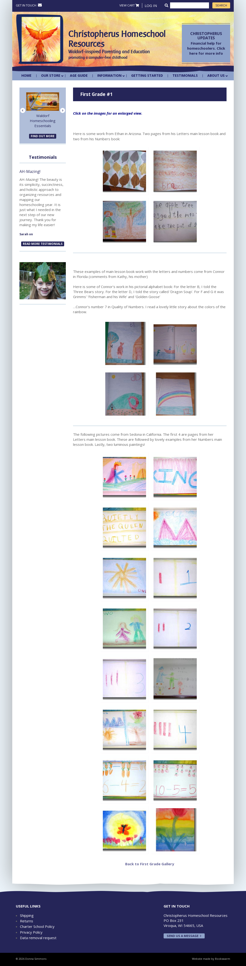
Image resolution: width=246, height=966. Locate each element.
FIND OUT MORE (43, 136)
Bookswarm (222, 958)
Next (62, 110)
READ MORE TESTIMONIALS (42, 244)
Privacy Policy (31, 932)
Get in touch (29, 5)
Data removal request (38, 937)
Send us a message (182, 936)
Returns (26, 921)
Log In (151, 5)
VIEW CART (129, 5)
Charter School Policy (37, 926)
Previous (22, 110)
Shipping (27, 915)
